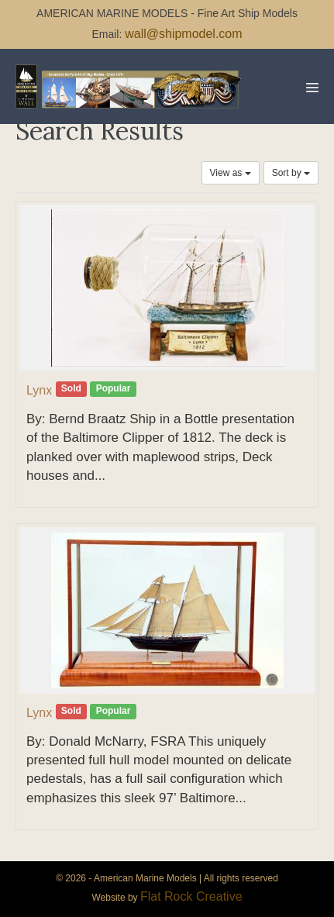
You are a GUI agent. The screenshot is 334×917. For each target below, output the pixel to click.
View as (230, 172)
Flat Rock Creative (191, 896)
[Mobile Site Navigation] (312, 87)
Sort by (291, 172)
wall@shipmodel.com (183, 33)
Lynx (39, 390)
